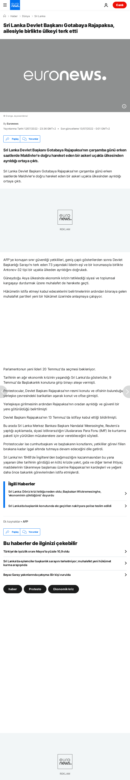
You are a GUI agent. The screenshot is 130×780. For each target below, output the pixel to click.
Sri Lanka (39, 16)
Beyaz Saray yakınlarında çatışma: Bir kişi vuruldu (37, 574)
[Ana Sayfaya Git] (15, 5)
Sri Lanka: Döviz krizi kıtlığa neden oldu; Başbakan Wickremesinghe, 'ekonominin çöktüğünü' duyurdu (54, 493)
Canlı (119, 5)
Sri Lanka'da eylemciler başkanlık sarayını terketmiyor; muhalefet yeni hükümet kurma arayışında (57, 563)
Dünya (26, 16)
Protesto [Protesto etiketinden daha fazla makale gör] (35, 589)
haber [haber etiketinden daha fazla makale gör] (13, 589)
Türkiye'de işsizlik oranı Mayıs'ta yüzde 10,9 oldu (36, 551)
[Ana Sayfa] (4, 16)
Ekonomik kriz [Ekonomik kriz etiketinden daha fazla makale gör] (63, 589)
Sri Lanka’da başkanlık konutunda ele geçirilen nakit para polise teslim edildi (59, 506)
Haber (14, 16)
